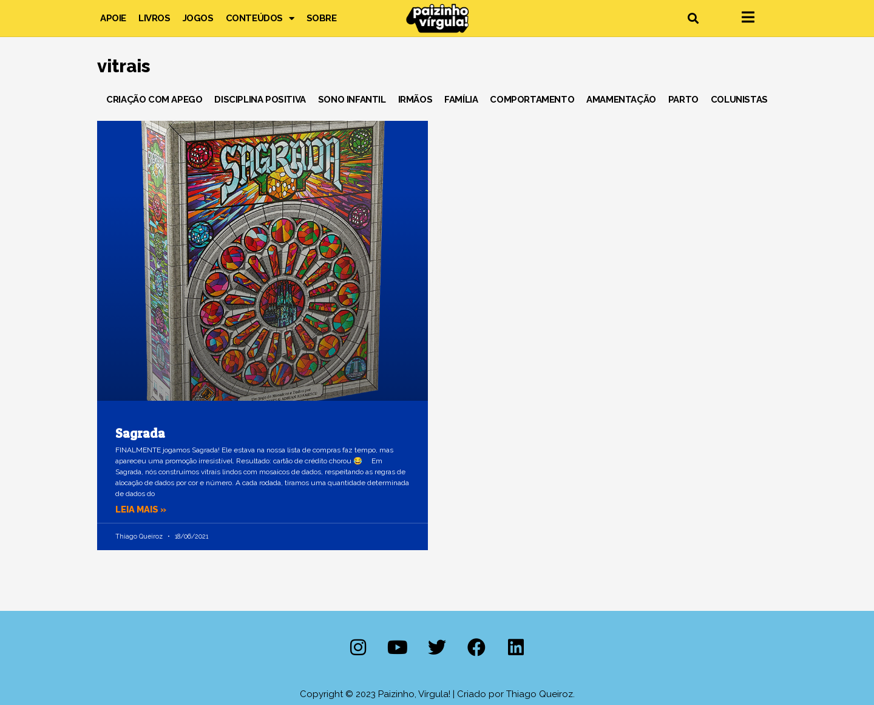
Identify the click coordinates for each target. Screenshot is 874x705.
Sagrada (140, 433)
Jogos (198, 18)
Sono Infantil (352, 99)
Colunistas (739, 99)
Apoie (113, 18)
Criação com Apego (154, 99)
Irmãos (415, 99)
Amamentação (621, 99)
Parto (683, 99)
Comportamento (532, 99)
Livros (154, 18)
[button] (693, 19)
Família (461, 99)
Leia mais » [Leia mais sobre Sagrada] (142, 509)
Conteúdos (260, 18)
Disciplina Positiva (259, 99)
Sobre (322, 18)
